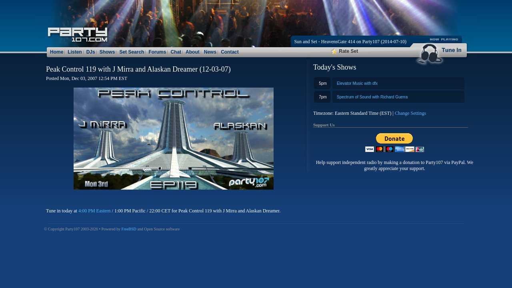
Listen (75, 52)
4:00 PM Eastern (94, 211)
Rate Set (344, 51)
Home (56, 52)
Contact (230, 52)
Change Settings (410, 113)
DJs (90, 52)
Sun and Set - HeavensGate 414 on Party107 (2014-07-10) (350, 41)
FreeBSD (129, 229)
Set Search (131, 52)
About (193, 52)
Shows (107, 52)
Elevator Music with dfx (357, 83)
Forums (157, 52)
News (210, 52)
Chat (175, 52)
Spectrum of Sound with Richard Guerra (372, 97)
